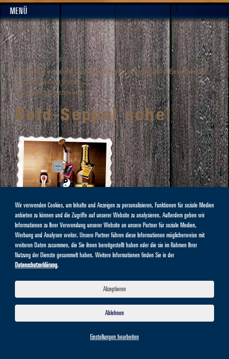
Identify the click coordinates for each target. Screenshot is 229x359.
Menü (18, 11)
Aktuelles (70, 59)
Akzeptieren (114, 289)
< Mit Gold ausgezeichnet (50, 93)
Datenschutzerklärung (36, 265)
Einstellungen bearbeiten (114, 337)
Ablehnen (114, 313)
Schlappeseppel (31, 59)
